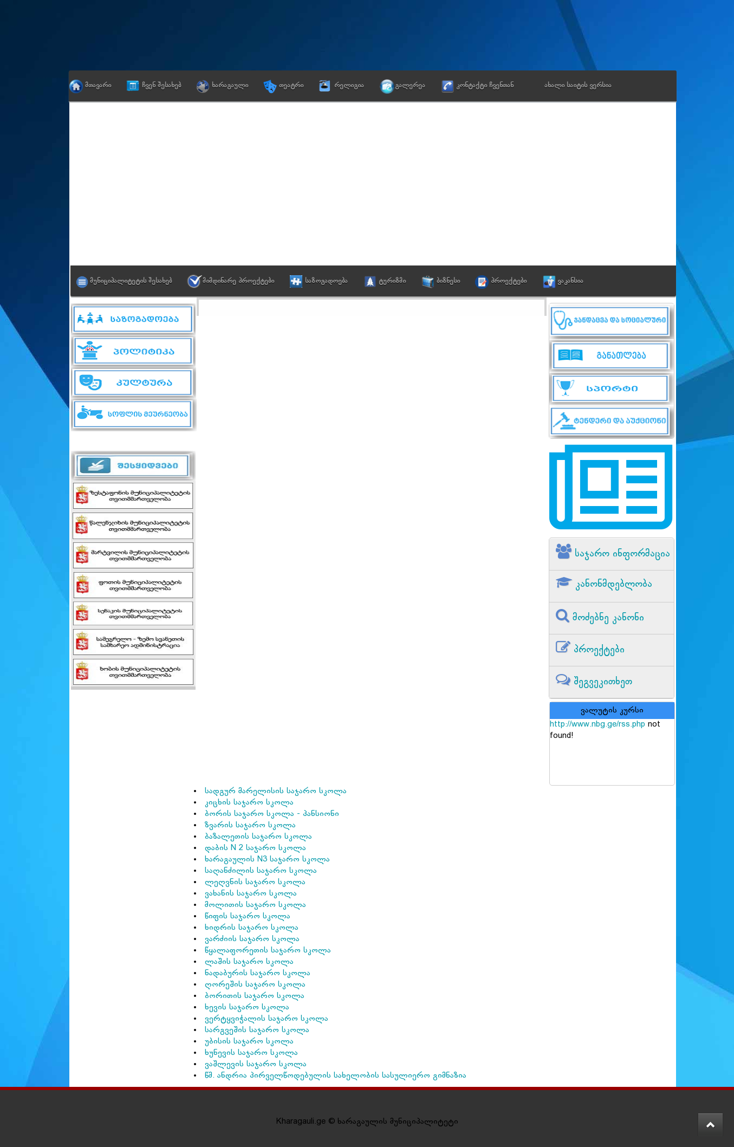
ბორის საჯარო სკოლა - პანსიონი (272, 814)
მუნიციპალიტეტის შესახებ (131, 281)
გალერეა (410, 85)
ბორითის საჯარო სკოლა (254, 996)
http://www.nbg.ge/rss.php (597, 725)
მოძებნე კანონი (606, 618)
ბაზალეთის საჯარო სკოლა (258, 837)
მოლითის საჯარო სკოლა (255, 905)
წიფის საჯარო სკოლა (247, 916)
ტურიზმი (392, 281)
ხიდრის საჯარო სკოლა (251, 928)
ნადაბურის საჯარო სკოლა (257, 973)
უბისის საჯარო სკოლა (249, 1041)
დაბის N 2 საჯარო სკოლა (255, 848)
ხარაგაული (230, 85)
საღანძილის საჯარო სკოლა (261, 871)
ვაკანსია (570, 281)
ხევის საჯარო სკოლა (247, 1007)
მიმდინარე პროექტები (238, 281)
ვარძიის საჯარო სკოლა (252, 939)
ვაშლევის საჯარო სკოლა (256, 1064)
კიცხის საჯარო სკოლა (249, 803)
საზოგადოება (326, 281)
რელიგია (349, 85)
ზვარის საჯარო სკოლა (250, 825)
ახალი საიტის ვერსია (578, 85)
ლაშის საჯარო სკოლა (249, 962)
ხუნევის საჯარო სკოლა (251, 1053)
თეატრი (291, 85)
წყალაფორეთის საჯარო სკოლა (268, 950)
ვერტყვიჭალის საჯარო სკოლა (266, 1019)
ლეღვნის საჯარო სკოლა (255, 882)
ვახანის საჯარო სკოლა (251, 894)
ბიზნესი (448, 281)
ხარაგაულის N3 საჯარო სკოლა (267, 859)
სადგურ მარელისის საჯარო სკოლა (276, 791)
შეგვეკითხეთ (601, 682)
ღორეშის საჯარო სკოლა (255, 985)
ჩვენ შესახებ (161, 85)
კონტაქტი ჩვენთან (485, 85)
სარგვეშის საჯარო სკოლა (257, 1030)
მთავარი (98, 85)
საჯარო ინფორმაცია (620, 554)
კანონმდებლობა (612, 584)
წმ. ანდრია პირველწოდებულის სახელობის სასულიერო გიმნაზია (335, 1076)
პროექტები (509, 281)
